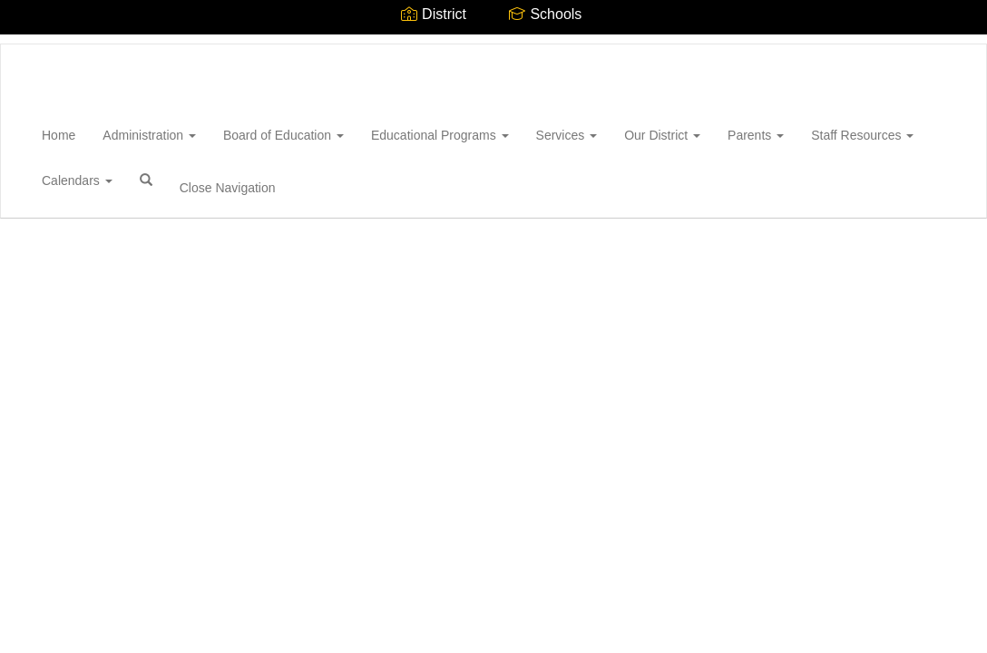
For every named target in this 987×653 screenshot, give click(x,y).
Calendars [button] (77, 180)
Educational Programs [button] (440, 135)
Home (58, 135)
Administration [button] (149, 135)
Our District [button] (662, 135)
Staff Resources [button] (862, 135)
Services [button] (567, 135)
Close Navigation (228, 187)
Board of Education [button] (283, 135)
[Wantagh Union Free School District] (28, 44)
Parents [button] (756, 135)
